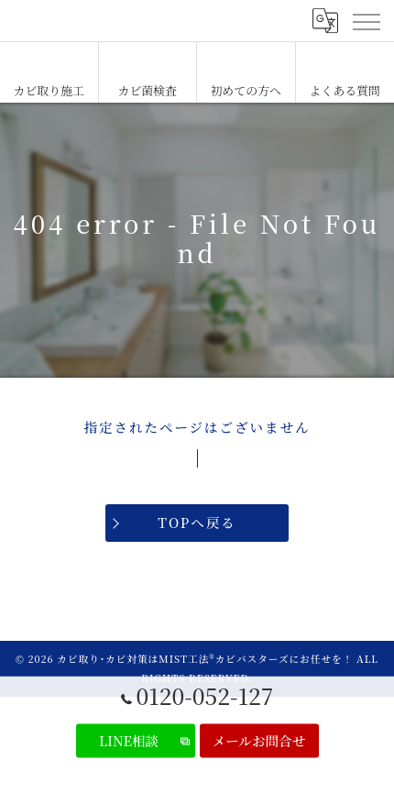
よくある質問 (345, 90)
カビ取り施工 (49, 90)
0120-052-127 (197, 696)
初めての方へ (246, 90)
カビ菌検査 (147, 90)
